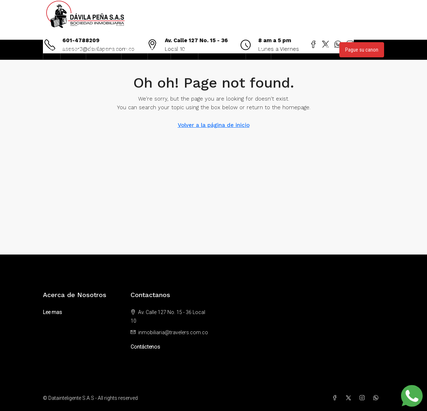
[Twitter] (350, 398)
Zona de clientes (218, 50)
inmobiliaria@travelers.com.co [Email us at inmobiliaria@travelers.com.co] (173, 332)
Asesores (134, 50)
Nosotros (73, 50)
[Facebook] (336, 398)
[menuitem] (328, 49)
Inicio (51, 50)
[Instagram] (363, 398)
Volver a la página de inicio (214, 125)
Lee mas (52, 312)
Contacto (258, 50)
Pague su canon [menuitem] (361, 50)
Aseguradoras (103, 50)
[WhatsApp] (377, 398)
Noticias (159, 50)
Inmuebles (184, 50)
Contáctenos (145, 347)
